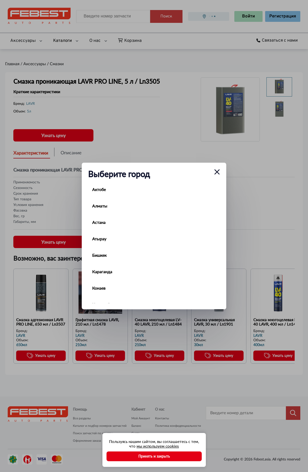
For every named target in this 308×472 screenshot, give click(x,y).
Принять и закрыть (154, 456)
